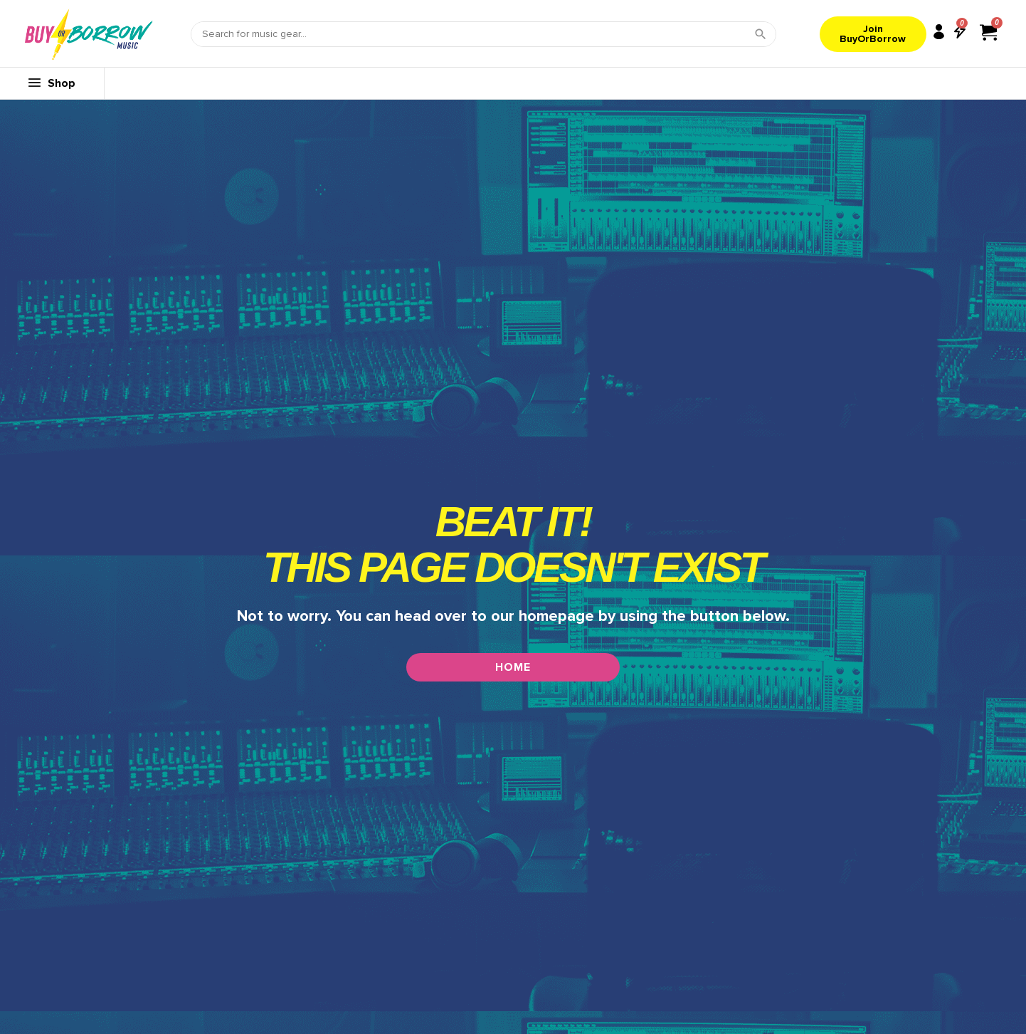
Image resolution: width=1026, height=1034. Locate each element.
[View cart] (988, 32)
